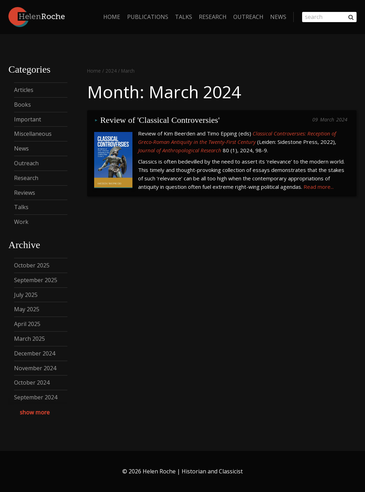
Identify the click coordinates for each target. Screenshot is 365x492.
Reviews (24, 193)
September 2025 (35, 280)
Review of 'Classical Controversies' (160, 120)
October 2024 (32, 382)
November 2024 (35, 368)
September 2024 (35, 397)
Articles (23, 90)
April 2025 (27, 324)
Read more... (319, 186)
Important (27, 119)
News (278, 17)
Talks (183, 17)
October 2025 (32, 265)
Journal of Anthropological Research (179, 150)
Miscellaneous (33, 134)
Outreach (248, 17)
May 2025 (26, 309)
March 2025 (29, 339)
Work (21, 222)
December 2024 (34, 353)
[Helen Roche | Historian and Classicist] (36, 17)
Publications (147, 17)
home (111, 17)
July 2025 (26, 295)
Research (213, 17)
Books (22, 104)
